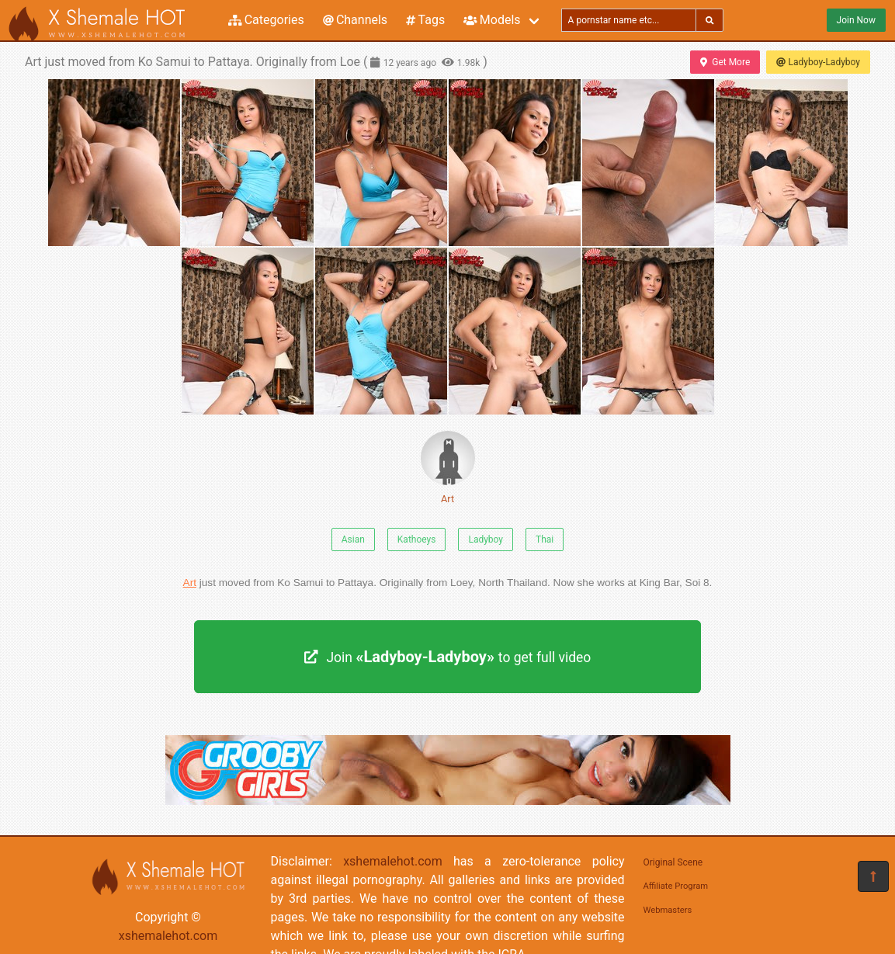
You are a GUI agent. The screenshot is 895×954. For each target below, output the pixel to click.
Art (448, 468)
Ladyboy (485, 539)
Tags (425, 19)
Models (491, 19)
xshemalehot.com (168, 935)
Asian (353, 539)
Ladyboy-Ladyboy (818, 62)
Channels (355, 19)
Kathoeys (416, 539)
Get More (725, 62)
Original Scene (673, 862)
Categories (266, 19)
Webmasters (667, 910)
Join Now (856, 20)
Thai (544, 539)
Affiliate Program (676, 886)
